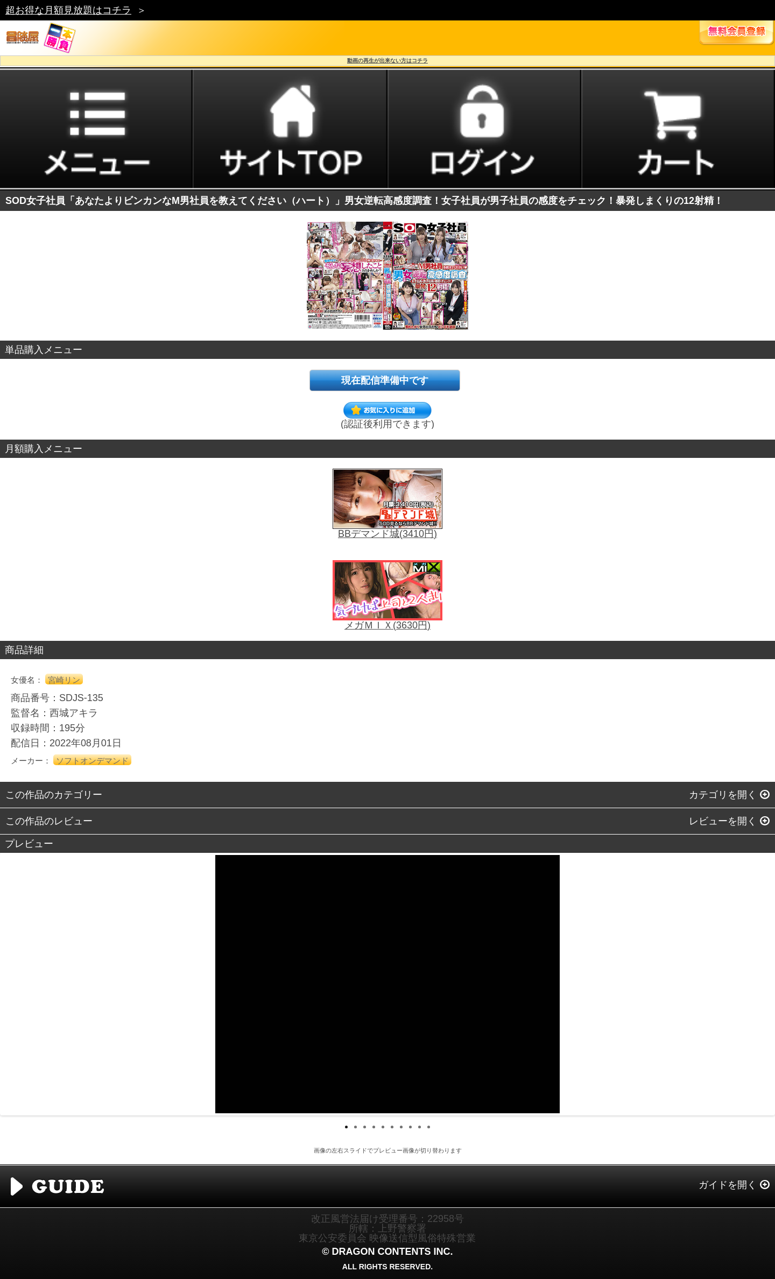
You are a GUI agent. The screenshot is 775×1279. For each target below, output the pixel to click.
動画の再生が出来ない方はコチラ (387, 60)
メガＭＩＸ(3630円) (387, 625)
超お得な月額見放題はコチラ (68, 10)
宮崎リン (64, 679)
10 (428, 1127)
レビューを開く (723, 821)
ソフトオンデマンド (92, 760)
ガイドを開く (728, 1184)
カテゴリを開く (723, 794)
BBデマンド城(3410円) (387, 533)
